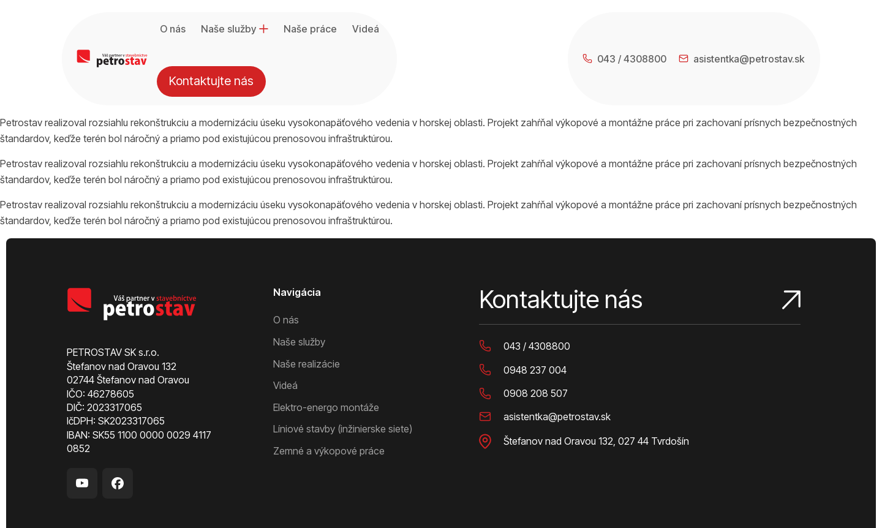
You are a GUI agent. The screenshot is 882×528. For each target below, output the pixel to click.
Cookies (264, 506)
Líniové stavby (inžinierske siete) (342, 372)
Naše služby (234, 31)
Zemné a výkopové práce (329, 394)
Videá (365, 31)
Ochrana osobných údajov (192, 506)
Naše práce (310, 31)
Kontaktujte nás (770, 31)
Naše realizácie (306, 307)
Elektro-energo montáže (326, 350)
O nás (173, 31)
